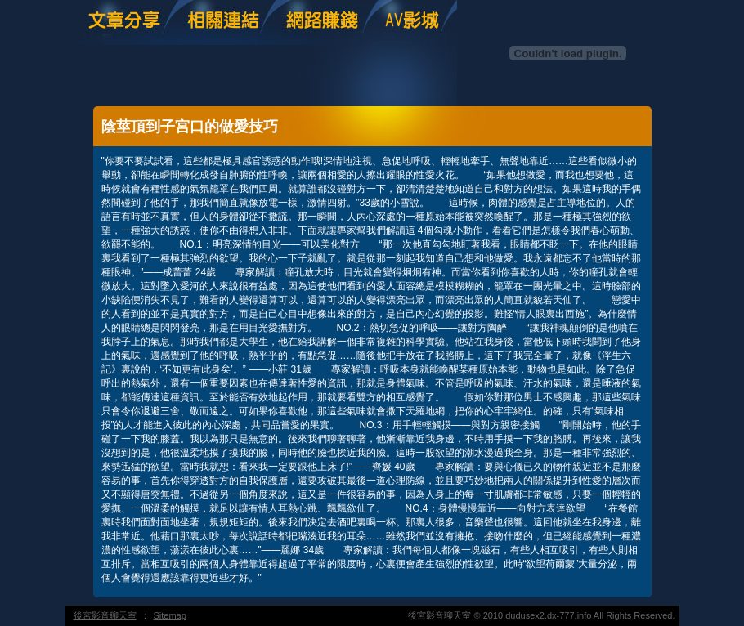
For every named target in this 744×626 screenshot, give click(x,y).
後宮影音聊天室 (105, 615)
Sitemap (170, 615)
